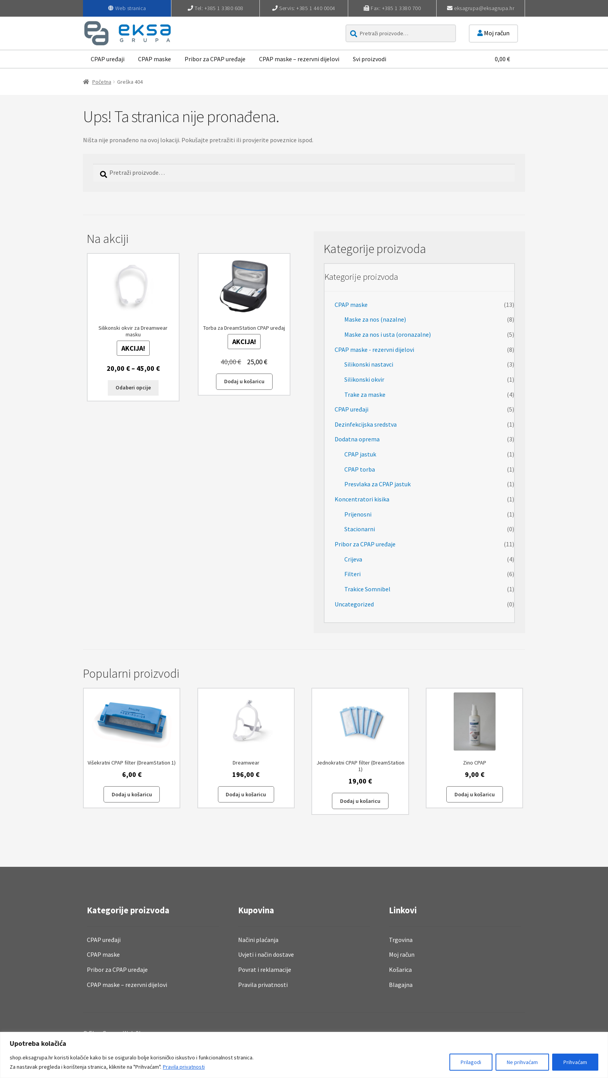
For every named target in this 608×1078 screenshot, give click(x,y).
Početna (101, 81)
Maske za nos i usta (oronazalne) (387, 334)
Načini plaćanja (258, 940)
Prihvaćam (575, 1062)
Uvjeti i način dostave (266, 954)
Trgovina (401, 940)
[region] (304, 1055)
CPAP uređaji (107, 59)
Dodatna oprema (357, 439)
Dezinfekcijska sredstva (366, 424)
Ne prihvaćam (522, 1062)
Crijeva (353, 559)
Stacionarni (359, 529)
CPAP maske (154, 59)
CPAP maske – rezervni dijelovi (299, 59)
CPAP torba (359, 469)
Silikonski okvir (364, 379)
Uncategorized (354, 604)
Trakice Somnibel (367, 589)
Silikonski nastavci (368, 364)
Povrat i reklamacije (264, 969)
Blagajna (401, 984)
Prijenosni (357, 514)
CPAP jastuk (360, 454)
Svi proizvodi (369, 59)
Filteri (352, 574)
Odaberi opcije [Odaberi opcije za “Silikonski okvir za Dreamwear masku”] (133, 387)
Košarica (400, 969)
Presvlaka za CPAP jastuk (377, 484)
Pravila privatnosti (184, 1066)
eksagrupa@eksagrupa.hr (484, 8)
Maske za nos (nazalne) (375, 319)
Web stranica (130, 8)
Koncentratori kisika (362, 499)
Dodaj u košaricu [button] (244, 381)
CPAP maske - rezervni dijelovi (374, 349)
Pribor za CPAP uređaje (215, 59)
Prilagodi (471, 1062)
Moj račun (493, 33)
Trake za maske (364, 394)
